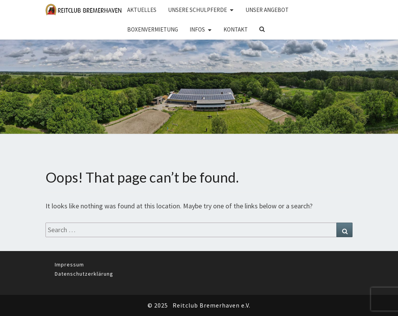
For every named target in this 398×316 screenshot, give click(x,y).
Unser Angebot (267, 9)
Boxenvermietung (152, 29)
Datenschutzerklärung (84, 273)
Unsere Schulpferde (197, 9)
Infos (197, 29)
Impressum (69, 264)
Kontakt (235, 29)
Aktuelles (141, 9)
